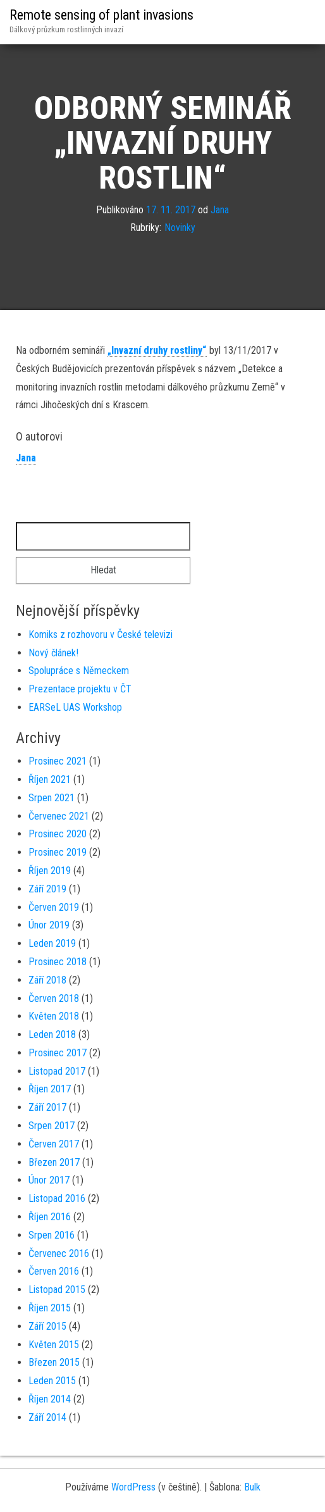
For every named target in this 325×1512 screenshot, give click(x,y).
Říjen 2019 (49, 871)
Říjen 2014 (49, 1399)
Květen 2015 (53, 1345)
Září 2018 (47, 980)
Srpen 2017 (51, 1126)
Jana (220, 210)
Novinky (179, 228)
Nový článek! (53, 653)
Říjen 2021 (49, 779)
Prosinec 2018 (57, 962)
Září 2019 (47, 889)
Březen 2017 (54, 1162)
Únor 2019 (49, 925)
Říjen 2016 (49, 1217)
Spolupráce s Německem (78, 671)
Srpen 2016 (51, 1235)
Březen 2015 (54, 1362)
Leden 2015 (52, 1381)
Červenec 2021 (58, 816)
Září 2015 (47, 1326)
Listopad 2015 (56, 1290)
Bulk (252, 1487)
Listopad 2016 (56, 1198)
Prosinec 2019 (57, 852)
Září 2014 (47, 1417)
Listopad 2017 (56, 1071)
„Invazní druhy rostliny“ (157, 350)
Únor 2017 (49, 1180)
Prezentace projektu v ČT (80, 689)
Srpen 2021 (51, 798)
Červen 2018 (53, 998)
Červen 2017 (53, 1144)
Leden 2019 (52, 943)
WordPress (133, 1487)
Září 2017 (47, 1107)
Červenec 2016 (58, 1253)
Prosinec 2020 (57, 834)
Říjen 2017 (49, 1089)
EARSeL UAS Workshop (75, 707)
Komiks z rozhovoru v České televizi (100, 634)
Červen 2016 (53, 1271)
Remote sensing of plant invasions (101, 15)
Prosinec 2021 (57, 761)
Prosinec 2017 (57, 1053)
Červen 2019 (53, 907)
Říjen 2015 (49, 1308)
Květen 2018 (53, 1016)
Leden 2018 (52, 1034)
